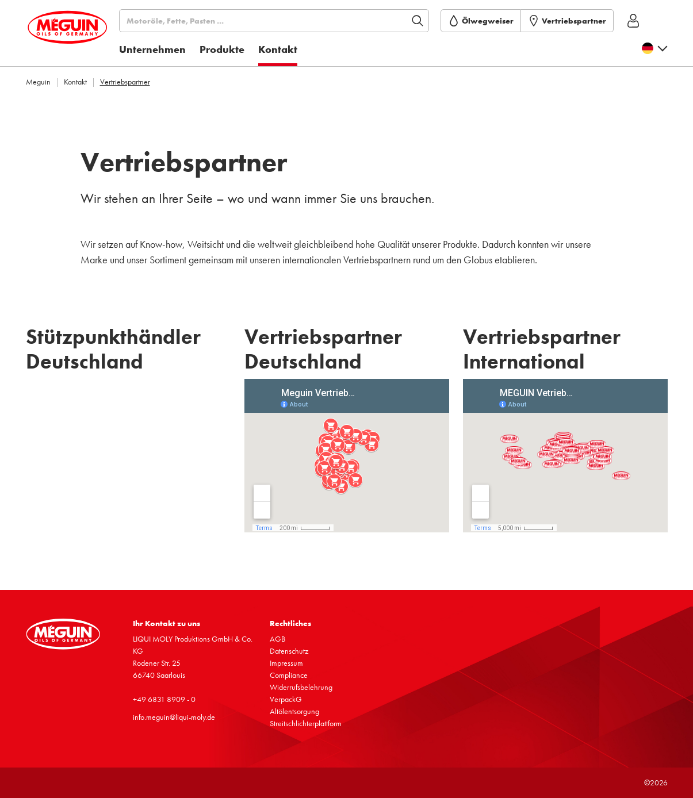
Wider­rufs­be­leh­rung (301, 687)
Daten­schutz (289, 651)
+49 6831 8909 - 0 (164, 699)
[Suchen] (286, 20)
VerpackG (286, 699)
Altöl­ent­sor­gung (294, 711)
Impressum (286, 663)
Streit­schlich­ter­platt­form (306, 723)
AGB (277, 639)
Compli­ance (289, 675)
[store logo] (78, 36)
